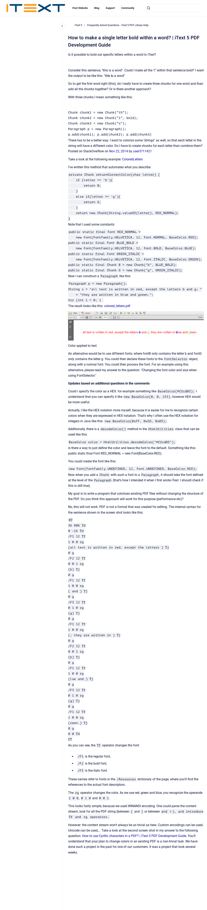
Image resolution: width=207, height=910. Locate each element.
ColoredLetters (132, 159)
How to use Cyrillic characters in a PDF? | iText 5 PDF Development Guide (134, 836)
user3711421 (142, 151)
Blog (96, 7)
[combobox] (172, 8)
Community (127, 7)
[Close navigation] (62, 26)
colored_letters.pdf (117, 306)
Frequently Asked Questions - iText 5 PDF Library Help (117, 25)
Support (110, 7)
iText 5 (78, 25)
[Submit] (148, 8)
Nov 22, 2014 (119, 151)
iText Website (80, 7)
